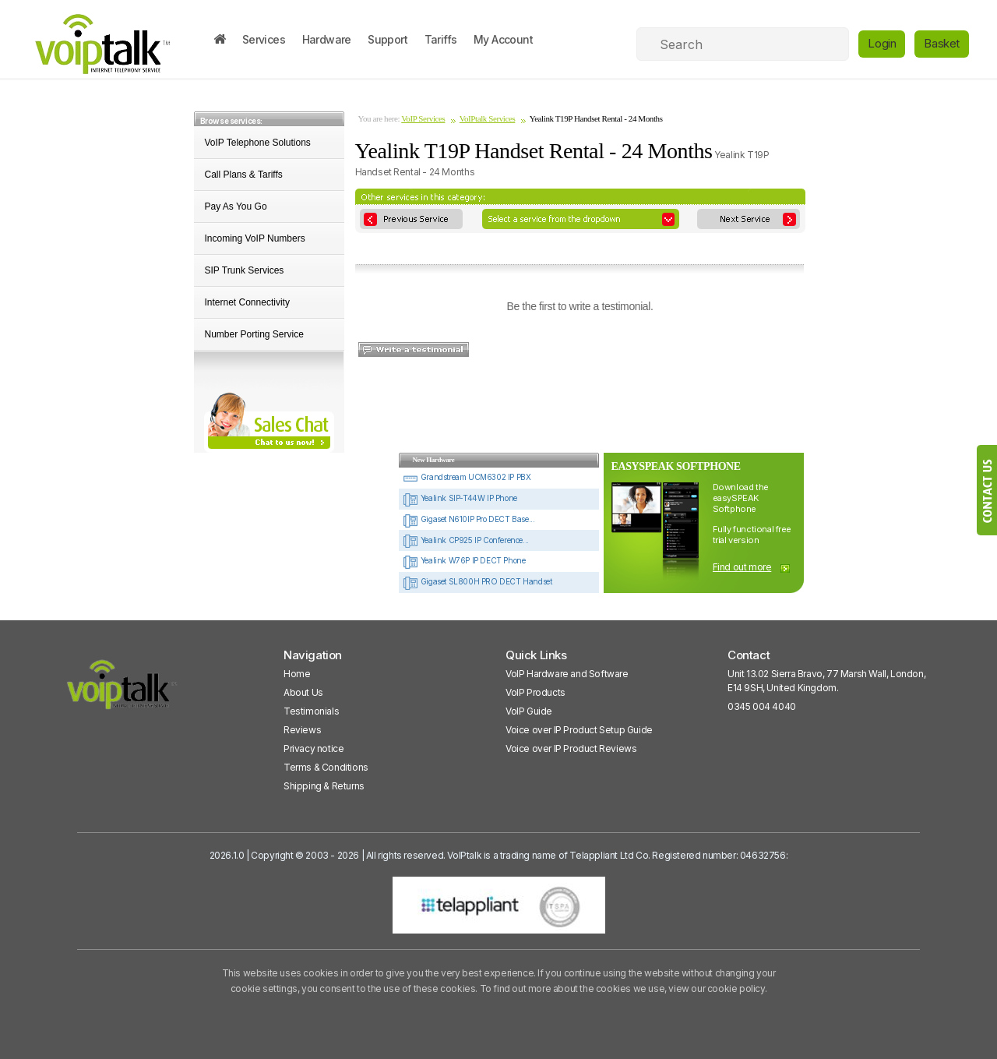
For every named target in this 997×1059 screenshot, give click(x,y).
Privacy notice (313, 748)
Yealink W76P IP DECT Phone (464, 560)
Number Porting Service (254, 334)
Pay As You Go (236, 206)
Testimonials (311, 711)
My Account (503, 39)
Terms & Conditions (326, 767)
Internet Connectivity (247, 302)
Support (387, 39)
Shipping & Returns (324, 786)
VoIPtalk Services (488, 118)
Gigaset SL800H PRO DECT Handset (477, 581)
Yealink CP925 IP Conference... (466, 540)
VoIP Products (535, 692)
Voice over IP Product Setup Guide (579, 730)
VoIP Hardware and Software (567, 674)
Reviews (302, 730)
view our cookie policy (716, 988)
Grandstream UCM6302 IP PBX (466, 477)
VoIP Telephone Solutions (258, 142)
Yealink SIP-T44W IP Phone (460, 498)
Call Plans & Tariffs (244, 174)
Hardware (326, 39)
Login (882, 43)
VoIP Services (423, 118)
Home (297, 674)
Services (263, 39)
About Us (303, 692)
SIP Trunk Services (244, 270)
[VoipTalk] (122, 691)
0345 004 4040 (761, 706)
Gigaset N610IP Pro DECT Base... (468, 519)
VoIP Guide (529, 711)
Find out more (742, 567)
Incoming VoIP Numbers (255, 238)
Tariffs (441, 39)
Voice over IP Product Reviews (571, 748)
